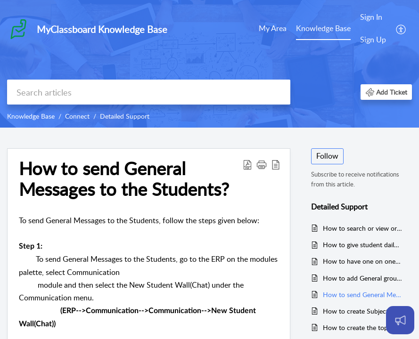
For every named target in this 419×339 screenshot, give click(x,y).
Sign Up (373, 39)
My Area (273, 28)
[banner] (209, 64)
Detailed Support (124, 116)
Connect (77, 116)
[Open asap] (400, 320)
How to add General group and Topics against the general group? (363, 278)
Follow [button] (327, 156)
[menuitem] (273, 29)
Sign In (371, 17)
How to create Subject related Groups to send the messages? (363, 311)
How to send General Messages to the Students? (363, 294)
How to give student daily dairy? (363, 244)
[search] (148, 92)
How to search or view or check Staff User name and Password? (363, 228)
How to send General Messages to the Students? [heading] (124, 179)
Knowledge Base (323, 28)
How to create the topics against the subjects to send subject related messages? (363, 327)
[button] (401, 29)
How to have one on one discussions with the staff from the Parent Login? (363, 261)
